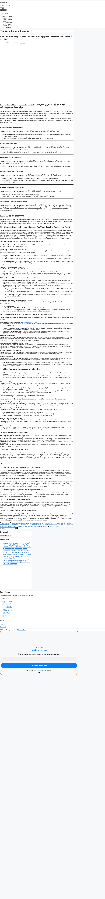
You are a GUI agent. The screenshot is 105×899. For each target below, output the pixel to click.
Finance (5, 13)
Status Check (7, 24)
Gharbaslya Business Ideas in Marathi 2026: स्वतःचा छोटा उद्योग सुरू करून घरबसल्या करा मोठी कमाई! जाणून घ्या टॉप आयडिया (17, 556)
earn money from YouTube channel (39, 523)
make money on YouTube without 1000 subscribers (14, 524)
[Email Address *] (39, 659)
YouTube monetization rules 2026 (54, 524)
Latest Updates (7, 25)
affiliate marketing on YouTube (20, 523)
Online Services (7, 16)
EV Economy (7, 27)
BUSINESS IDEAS (8, 19)
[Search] (16, 528)
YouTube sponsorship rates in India (22, 526)
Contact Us (3, 627)
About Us (2, 624)
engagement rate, (34, 391)
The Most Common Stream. (29, 322)
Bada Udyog (3, 2)
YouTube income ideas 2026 (36, 524)
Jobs (4, 21)
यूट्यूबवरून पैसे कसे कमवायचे (39, 526)
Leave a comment (54, 526)
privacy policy (41, 670)
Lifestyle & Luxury (8, 612)
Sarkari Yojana (7, 18)
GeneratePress (22, 630)
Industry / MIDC (8, 22)
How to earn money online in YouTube (60, 523)
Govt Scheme (7, 15)
